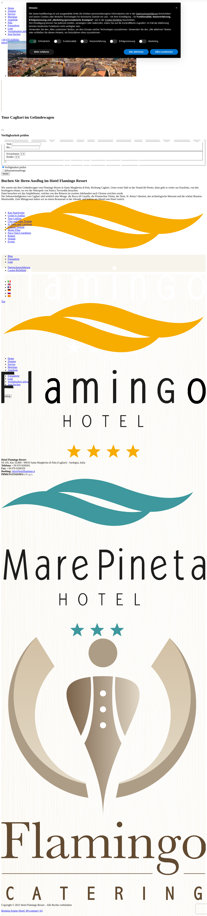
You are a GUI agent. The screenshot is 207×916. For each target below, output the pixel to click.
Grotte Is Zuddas (16, 215)
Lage (10, 28)
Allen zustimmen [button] (164, 52)
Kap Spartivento (16, 212)
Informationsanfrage (15, 170)
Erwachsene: (13, 153)
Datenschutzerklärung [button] (147, 13)
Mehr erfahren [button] (41, 52)
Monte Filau (14, 230)
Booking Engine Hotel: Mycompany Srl (21, 910)
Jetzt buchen (14, 34)
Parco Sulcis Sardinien (19, 233)
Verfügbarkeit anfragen (20, 31)
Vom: (9, 144)
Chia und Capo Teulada (20, 221)
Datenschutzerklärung (19, 267)
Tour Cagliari (15, 218)
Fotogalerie (13, 25)
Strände (12, 238)
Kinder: (10, 156)
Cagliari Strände (16, 227)
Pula (10, 22)
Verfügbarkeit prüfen (15, 167)
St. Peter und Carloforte (20, 224)
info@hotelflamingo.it (23, 471)
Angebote (13, 19)
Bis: (8, 147)
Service (11, 14)
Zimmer (12, 11)
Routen (11, 235)
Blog (10, 256)
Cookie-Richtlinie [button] (113, 20)
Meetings (12, 16)
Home (11, 8)
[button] (176, 7)
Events (11, 241)
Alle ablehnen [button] (136, 52)
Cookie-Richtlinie (17, 270)
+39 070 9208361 (10, 39)
